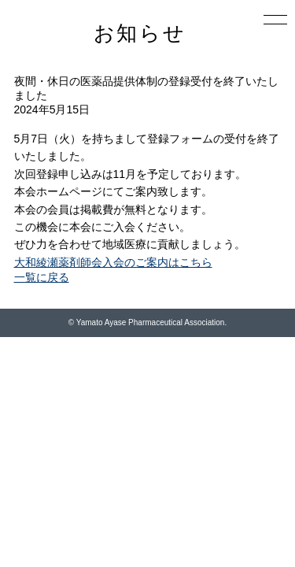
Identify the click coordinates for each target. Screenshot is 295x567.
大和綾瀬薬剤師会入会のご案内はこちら (113, 262)
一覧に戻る (41, 277)
